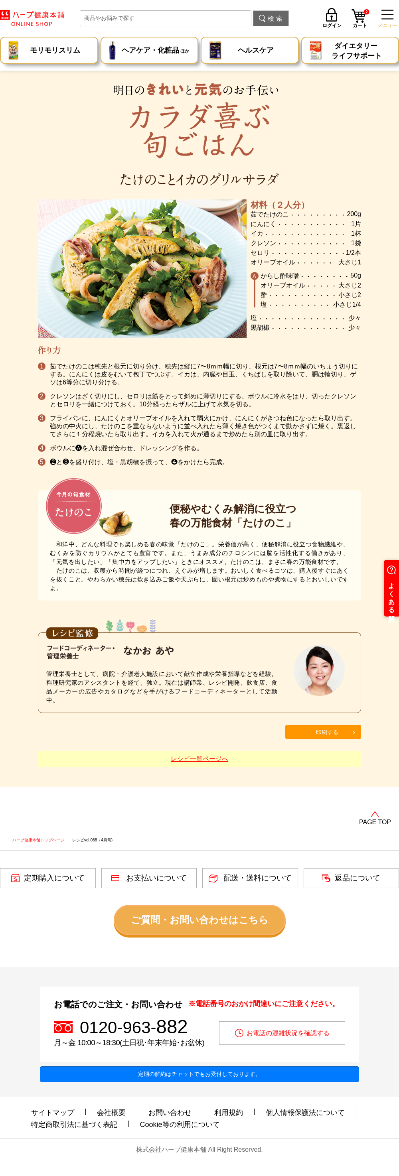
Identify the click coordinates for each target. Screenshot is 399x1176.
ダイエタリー (357, 51)
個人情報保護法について (305, 1113)
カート (361, 19)
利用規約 (228, 1113)
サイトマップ (52, 1113)
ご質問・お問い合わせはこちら (200, 919)
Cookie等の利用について (180, 1125)
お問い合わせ (170, 1113)
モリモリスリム (55, 50)
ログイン (332, 25)
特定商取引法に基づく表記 (74, 1125)
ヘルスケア (256, 50)
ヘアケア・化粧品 (155, 51)
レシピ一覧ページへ (199, 758)
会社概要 (111, 1113)
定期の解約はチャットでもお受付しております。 (199, 1074)
